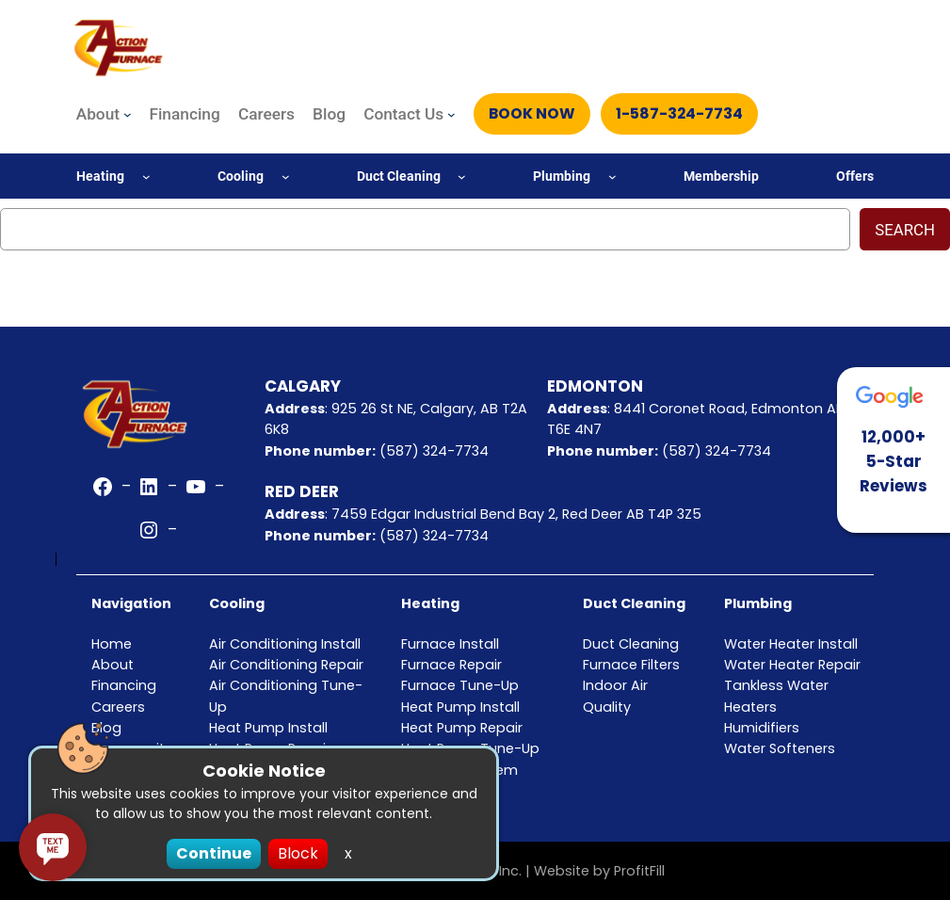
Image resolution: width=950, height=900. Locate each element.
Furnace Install (450, 644)
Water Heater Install (791, 644)
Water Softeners (779, 748)
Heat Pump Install (460, 707)
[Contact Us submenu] (451, 114)
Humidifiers (761, 727)
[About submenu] (127, 114)
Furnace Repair (451, 664)
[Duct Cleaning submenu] (462, 176)
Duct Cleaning (634, 603)
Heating (430, 603)
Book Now (532, 113)
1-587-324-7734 (681, 113)
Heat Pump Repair (462, 727)
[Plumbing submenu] (612, 176)
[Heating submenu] (146, 176)
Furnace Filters (631, 664)
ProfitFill (639, 870)
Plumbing (758, 603)
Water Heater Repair (792, 664)
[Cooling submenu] (286, 176)
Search (905, 229)
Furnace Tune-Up (460, 685)
